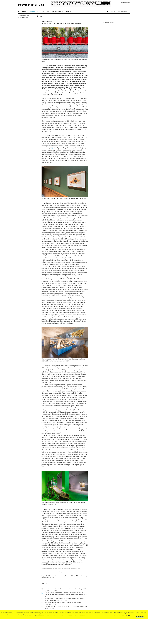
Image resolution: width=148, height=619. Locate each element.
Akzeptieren (140, 616)
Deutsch (128, 2)
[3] (60, 264)
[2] (52, 147)
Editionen (45, 11)
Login (112, 11)
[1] (50, 131)
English (123, 2)
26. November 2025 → (23, 17)
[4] (56, 528)
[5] (72, 564)
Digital (69, 11)
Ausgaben (22, 11)
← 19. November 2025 (23, 15)
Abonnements (57, 11)
